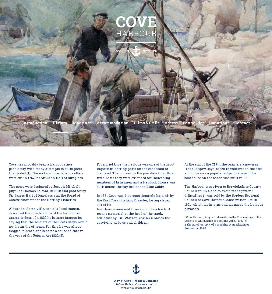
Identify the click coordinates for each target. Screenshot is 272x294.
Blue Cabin (155, 187)
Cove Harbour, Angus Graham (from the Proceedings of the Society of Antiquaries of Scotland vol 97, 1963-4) (222, 218)
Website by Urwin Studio (136, 288)
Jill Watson (127, 218)
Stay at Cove (122, 280)
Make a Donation (146, 280)
